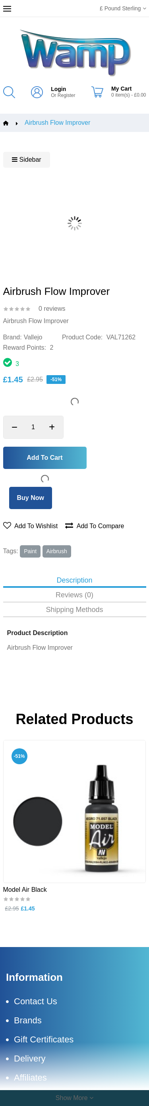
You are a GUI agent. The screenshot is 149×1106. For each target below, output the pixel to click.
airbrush (56, 551)
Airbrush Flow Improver (57, 123)
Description (74, 580)
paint (30, 551)
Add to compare (94, 526)
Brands (28, 1020)
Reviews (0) (74, 595)
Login (58, 89)
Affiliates (30, 1078)
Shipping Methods (74, 610)
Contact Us (35, 1001)
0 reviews (52, 308)
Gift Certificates (44, 1039)
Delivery (29, 1058)
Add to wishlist (30, 526)
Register (66, 95)
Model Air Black (25, 889)
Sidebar (26, 159)
